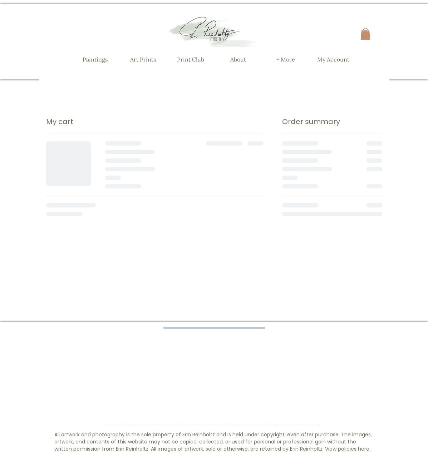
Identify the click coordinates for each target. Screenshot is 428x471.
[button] (365, 34)
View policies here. (347, 448)
